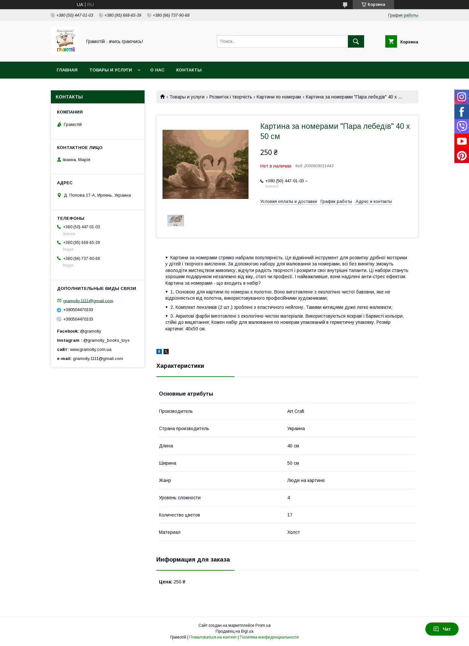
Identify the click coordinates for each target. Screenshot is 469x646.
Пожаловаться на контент (213, 637)
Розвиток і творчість (230, 96)
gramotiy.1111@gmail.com (88, 300)
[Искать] (356, 41)
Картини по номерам (279, 96)
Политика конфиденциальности (269, 637)
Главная (67, 70)
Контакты (189, 70)
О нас (157, 70)
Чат (442, 629)
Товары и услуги (110, 70)
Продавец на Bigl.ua (234, 631)
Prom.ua (263, 625)
